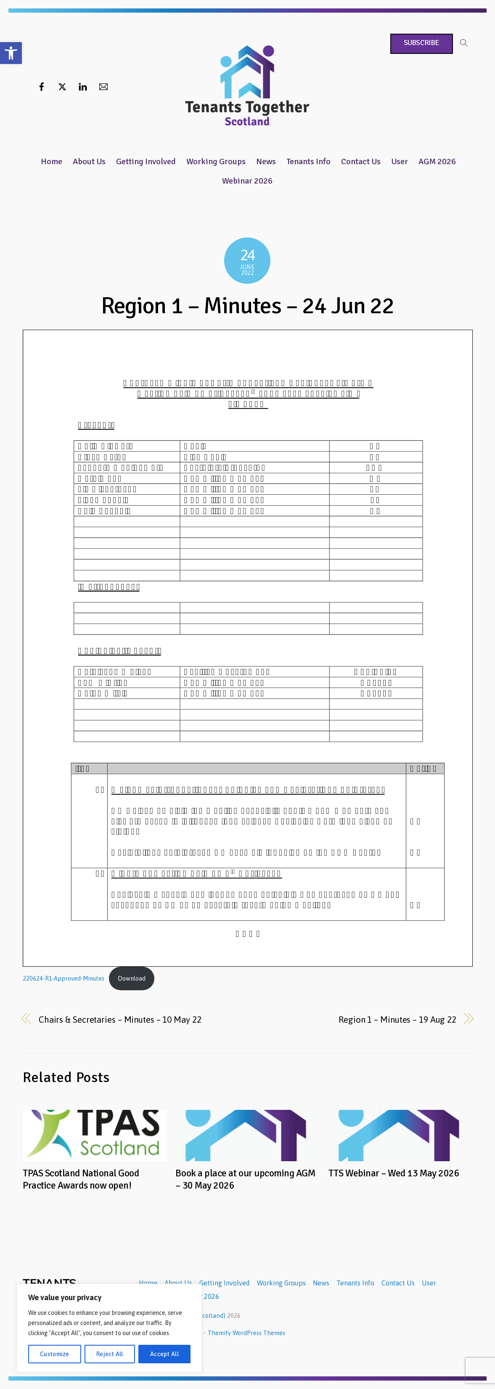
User (399, 161)
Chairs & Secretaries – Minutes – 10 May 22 (120, 1019)
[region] (109, 1328)
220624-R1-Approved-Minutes (63, 978)
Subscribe (421, 42)
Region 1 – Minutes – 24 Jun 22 (247, 305)
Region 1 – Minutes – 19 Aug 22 (397, 1019)
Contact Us (361, 161)
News (266, 161)
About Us (89, 161)
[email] (103, 85)
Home (51, 161)
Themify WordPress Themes (246, 1332)
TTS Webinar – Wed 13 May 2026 (393, 1173)
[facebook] (41, 85)
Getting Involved (146, 161)
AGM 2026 (437, 161)
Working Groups (216, 161)
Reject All (109, 1354)
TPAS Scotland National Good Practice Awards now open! (81, 1179)
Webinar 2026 (247, 181)
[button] (11, 53)
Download (132, 978)
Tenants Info (308, 161)
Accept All (164, 1354)
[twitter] (62, 85)
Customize (54, 1354)
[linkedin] (82, 85)
